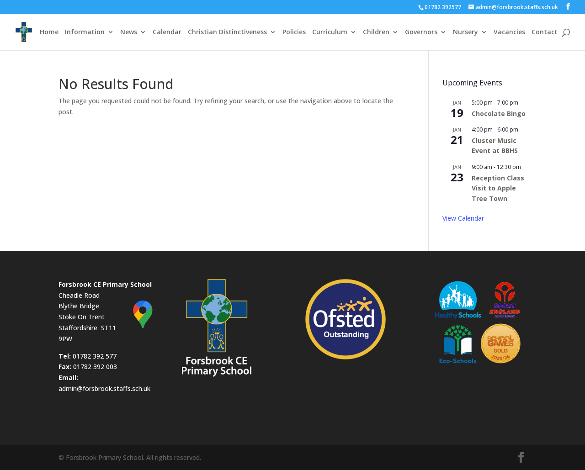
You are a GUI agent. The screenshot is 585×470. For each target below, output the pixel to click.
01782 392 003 (95, 366)
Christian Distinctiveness (227, 32)
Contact (545, 32)
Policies (294, 32)
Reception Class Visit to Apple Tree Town (498, 188)
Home (49, 32)
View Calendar (463, 218)
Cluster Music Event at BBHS (495, 145)
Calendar (167, 32)
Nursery (465, 32)
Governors (421, 32)
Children (376, 32)
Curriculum (329, 32)
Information (85, 32)
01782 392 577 (95, 356)
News (128, 32)
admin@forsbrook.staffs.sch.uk (104, 388)
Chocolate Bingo (499, 113)
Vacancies (509, 32)
